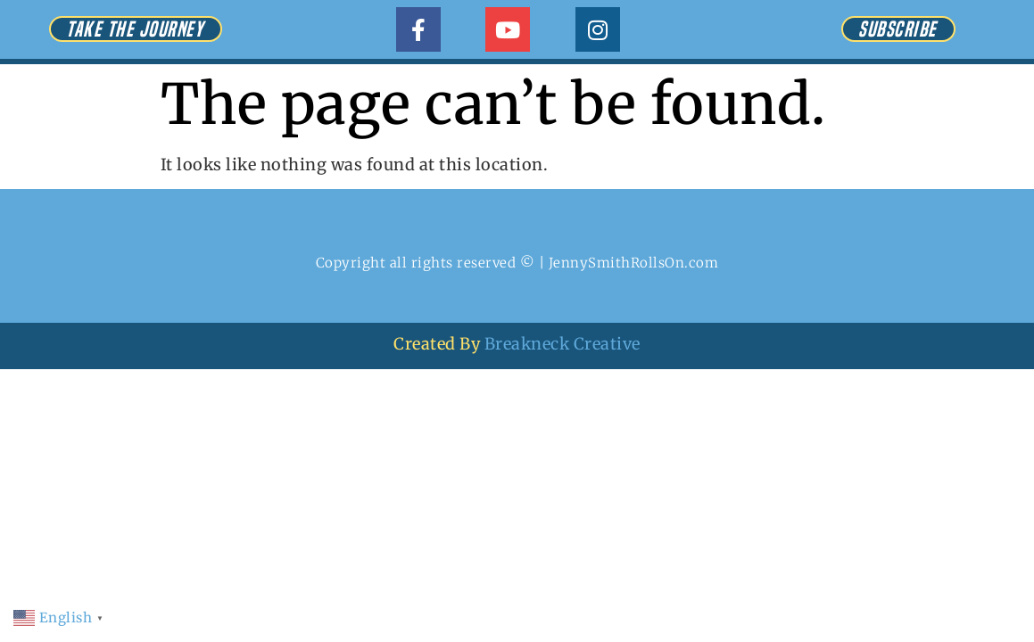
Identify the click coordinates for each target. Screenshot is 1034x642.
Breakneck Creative (562, 343)
